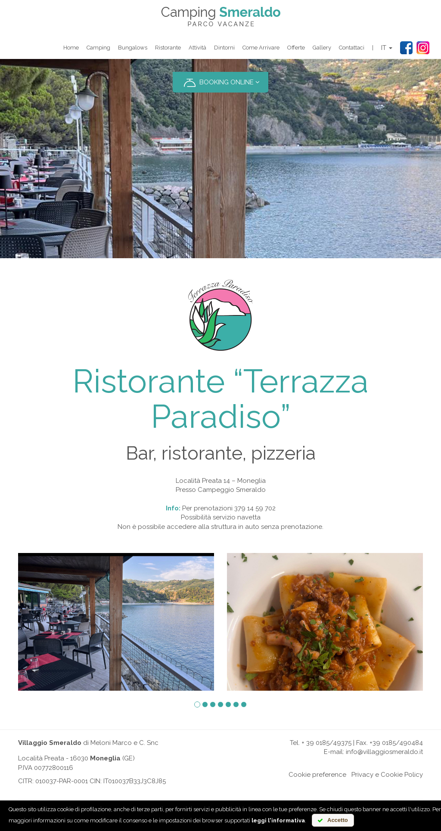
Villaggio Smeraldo (49, 743)
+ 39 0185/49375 (326, 743)
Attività (197, 47)
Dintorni (224, 47)
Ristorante (168, 47)
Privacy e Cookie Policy (387, 774)
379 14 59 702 (255, 508)
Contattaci (351, 47)
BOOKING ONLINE (220, 83)
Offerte (296, 47)
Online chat (269, 774)
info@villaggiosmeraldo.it (384, 752)
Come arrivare (261, 47)
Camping (98, 47)
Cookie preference (317, 774)
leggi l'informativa (278, 820)
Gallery (322, 47)
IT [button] (386, 48)
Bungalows (132, 47)
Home (71, 47)
